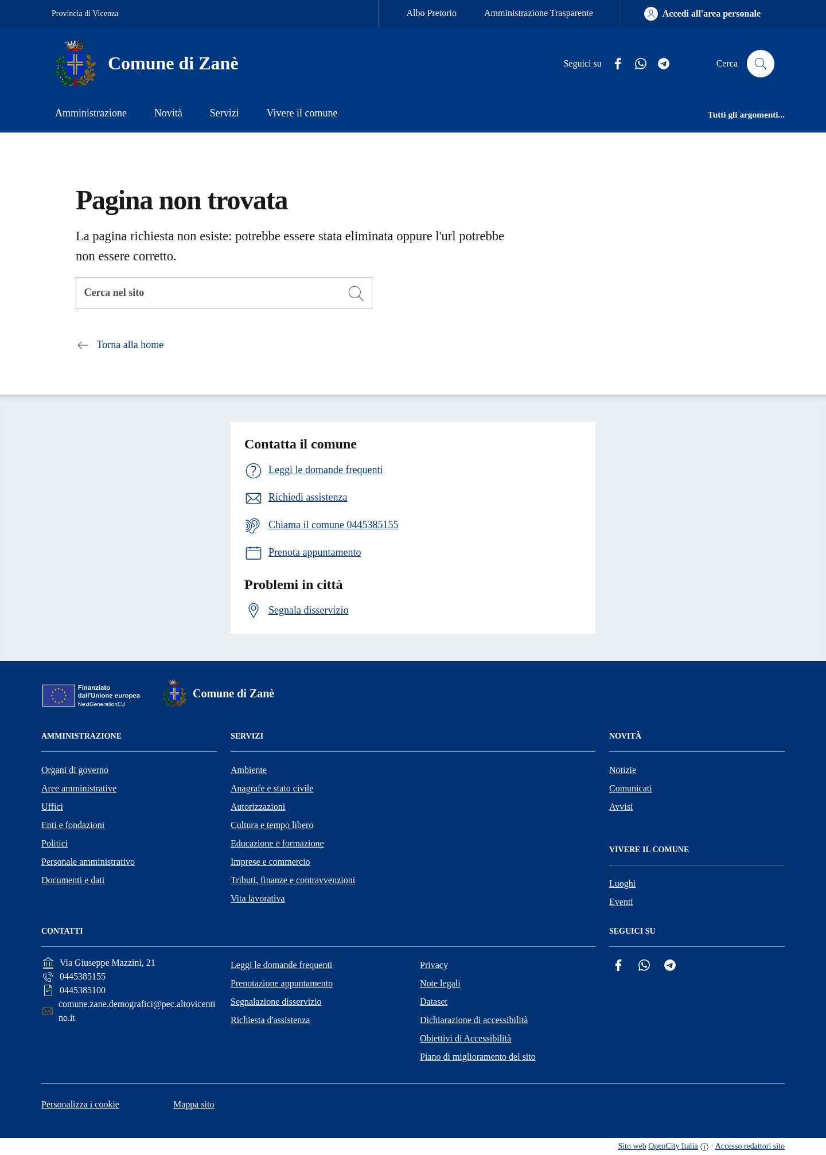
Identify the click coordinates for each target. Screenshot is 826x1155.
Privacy (434, 965)
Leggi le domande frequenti (281, 965)
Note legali (440, 983)
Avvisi (621, 806)
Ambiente (249, 770)
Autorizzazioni (258, 806)
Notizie (622, 770)
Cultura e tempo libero (272, 825)
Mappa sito (194, 1104)
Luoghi (622, 883)
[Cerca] (356, 293)
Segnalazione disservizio (276, 1001)
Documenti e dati (72, 880)
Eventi (621, 902)
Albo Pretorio (431, 13)
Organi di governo (74, 770)
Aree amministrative (78, 788)
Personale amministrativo (88, 862)
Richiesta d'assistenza (270, 1020)
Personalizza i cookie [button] (80, 1104)
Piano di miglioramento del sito (478, 1057)
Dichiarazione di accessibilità (474, 1020)
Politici (54, 843)
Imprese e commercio (270, 862)
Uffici (52, 806)
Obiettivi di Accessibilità (465, 1038)
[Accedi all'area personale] (702, 14)
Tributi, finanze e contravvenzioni (293, 880)
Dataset (433, 1001)
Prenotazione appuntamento (282, 983)
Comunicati (630, 788)
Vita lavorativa (258, 898)
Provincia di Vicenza (85, 13)
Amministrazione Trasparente (538, 13)
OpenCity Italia (673, 1146)
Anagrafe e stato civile (272, 788)
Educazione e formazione (277, 843)
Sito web (632, 1146)
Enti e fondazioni (72, 825)
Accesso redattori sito (750, 1146)
